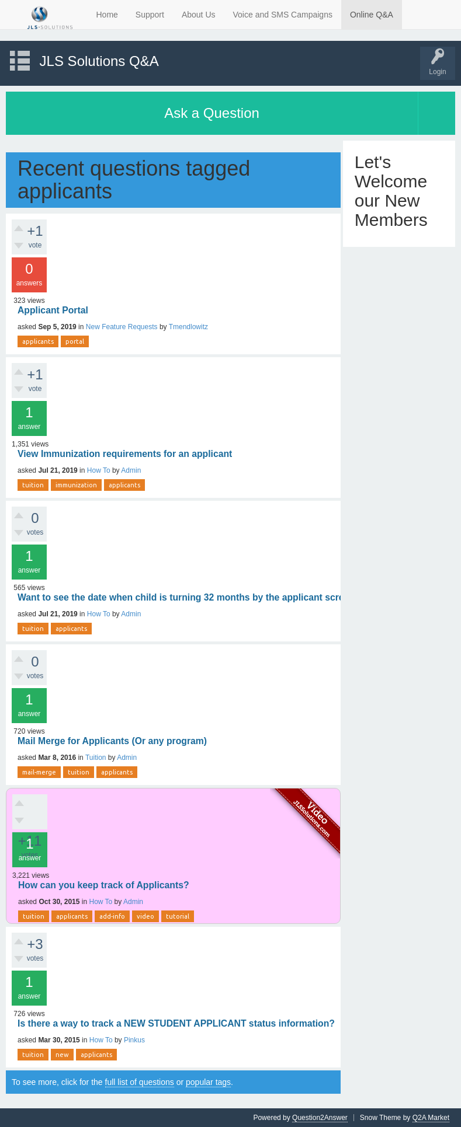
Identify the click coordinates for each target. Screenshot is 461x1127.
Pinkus (134, 1040)
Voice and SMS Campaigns (282, 14)
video (145, 916)
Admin (131, 470)
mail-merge (39, 772)
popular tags (208, 1082)
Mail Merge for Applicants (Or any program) (112, 741)
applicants (38, 341)
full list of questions (139, 1082)
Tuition (95, 757)
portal (74, 341)
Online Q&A (371, 14)
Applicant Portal (53, 310)
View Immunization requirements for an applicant (125, 454)
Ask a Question (211, 113)
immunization (76, 485)
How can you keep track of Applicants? (103, 885)
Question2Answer (320, 1118)
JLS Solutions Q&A (99, 61)
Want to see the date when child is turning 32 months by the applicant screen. (187, 597)
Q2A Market (431, 1118)
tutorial (177, 916)
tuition (33, 485)
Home (107, 14)
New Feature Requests (122, 327)
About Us (199, 14)
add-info (112, 916)
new (62, 1054)
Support (150, 14)
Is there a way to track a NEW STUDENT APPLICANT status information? (176, 1023)
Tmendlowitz (188, 327)
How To (98, 470)
